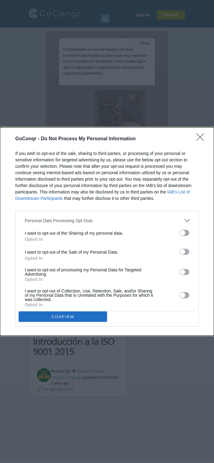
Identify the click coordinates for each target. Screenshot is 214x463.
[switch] (184, 233)
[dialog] (107, 231)
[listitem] (107, 220)
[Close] (202, 139)
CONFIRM (62, 316)
